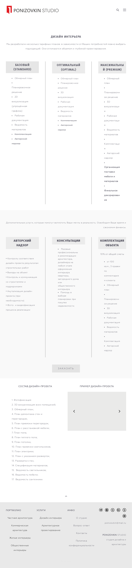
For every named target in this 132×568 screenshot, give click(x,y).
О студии (81, 518)
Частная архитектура (20, 518)
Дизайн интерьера (51, 518)
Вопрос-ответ (81, 525)
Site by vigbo (65, 561)
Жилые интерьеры (20, 538)
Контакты (81, 533)
